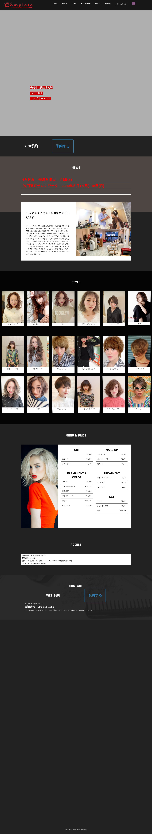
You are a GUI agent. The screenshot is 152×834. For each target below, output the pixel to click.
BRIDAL (97, 4)
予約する (63, 146)
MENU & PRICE (86, 4)
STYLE (74, 4)
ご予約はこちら (121, 4)
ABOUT (64, 4)
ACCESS (108, 4)
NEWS (55, 4)
